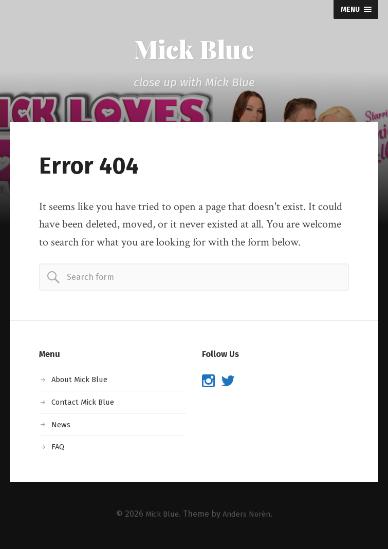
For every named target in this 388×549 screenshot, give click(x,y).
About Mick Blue (81, 382)
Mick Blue (194, 50)
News (61, 427)
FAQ (58, 449)
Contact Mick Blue (85, 404)
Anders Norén (247, 516)
